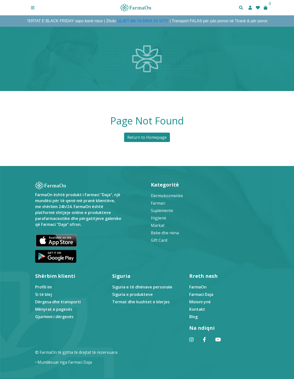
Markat (157, 225)
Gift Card (159, 240)
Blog (193, 316)
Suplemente (162, 210)
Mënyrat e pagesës (53, 309)
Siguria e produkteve (132, 294)
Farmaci (158, 203)
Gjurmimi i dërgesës (54, 316)
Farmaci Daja (201, 294)
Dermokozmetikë (167, 195)
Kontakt (197, 309)
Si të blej (43, 294)
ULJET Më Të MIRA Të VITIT (144, 21)
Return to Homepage (147, 137)
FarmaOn (198, 287)
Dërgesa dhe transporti (58, 302)
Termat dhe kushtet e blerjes (141, 302)
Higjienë (158, 218)
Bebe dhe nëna (165, 233)
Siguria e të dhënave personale (142, 287)
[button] (32, 8)
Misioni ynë (200, 302)
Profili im (43, 287)
